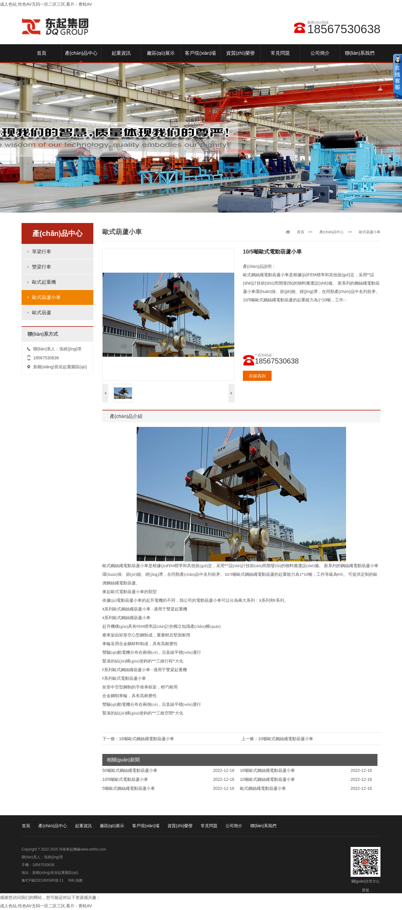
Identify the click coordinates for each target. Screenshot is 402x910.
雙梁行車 (41, 266)
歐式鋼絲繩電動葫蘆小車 (263, 788)
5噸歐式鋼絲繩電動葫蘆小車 (128, 788)
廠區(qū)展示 (112, 825)
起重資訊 (83, 825)
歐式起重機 (44, 282)
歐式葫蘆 (41, 312)
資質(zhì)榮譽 (180, 825)
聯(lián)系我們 (263, 825)
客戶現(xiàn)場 (145, 825)
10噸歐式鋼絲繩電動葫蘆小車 (285, 738)
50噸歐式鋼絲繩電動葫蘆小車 (129, 770)
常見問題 (209, 825)
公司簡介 (234, 825)
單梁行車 (41, 251)
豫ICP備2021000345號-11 (42, 880)
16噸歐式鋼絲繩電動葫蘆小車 (146, 738)
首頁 (300, 232)
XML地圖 (75, 880)
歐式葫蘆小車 (46, 297)
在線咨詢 (257, 375)
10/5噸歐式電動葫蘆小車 (125, 779)
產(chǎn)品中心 (331, 232)
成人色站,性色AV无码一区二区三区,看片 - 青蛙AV (46, 4)
